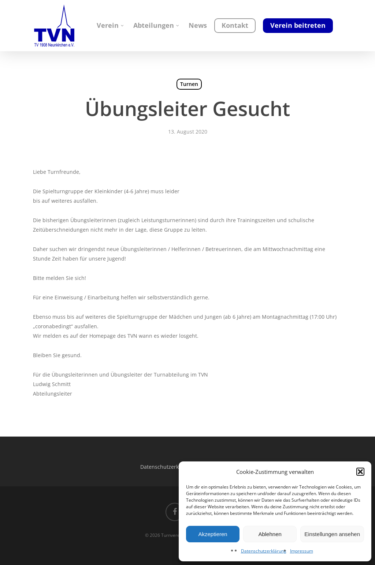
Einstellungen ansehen (332, 534)
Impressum (301, 551)
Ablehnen (269, 534)
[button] (360, 471)
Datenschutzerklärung (263, 551)
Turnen (189, 84)
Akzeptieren (212, 534)
